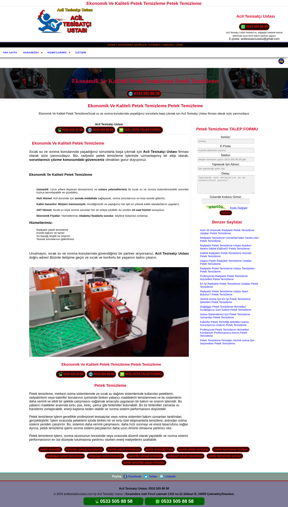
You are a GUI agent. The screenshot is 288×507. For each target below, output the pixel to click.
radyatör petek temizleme (185, 455)
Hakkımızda (31, 52)
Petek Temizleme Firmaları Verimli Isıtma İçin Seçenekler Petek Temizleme (227, 342)
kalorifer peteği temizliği (145, 455)
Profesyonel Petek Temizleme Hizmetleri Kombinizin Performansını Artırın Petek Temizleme (224, 332)
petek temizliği (50, 449)
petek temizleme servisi (225, 455)
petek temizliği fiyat (159, 449)
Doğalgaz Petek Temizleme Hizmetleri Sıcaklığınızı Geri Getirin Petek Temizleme (225, 308)
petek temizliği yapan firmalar (144, 462)
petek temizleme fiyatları (231, 449)
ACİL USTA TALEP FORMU (140, 130)
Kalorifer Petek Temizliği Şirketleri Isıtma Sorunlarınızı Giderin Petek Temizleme (224, 323)
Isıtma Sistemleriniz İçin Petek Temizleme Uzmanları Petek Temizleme (225, 316)
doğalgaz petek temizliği (105, 455)
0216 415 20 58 (70, 130)
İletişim (80, 52)
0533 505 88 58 (254, 27)
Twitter (150, 476)
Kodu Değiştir (239, 208)
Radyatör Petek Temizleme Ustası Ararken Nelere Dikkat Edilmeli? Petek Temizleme (225, 247)
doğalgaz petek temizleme (65, 455)
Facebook (132, 476)
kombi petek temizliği (193, 449)
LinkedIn (168, 476)
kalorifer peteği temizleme (84, 449)
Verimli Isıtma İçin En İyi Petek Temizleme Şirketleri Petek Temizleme (225, 300)
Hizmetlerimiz (57, 52)
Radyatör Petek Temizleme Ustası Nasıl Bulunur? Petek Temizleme (224, 293)
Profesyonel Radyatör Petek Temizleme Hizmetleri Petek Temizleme (224, 277)
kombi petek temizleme (124, 449)
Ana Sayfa (10, 52)
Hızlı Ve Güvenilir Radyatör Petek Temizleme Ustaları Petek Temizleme (227, 232)
